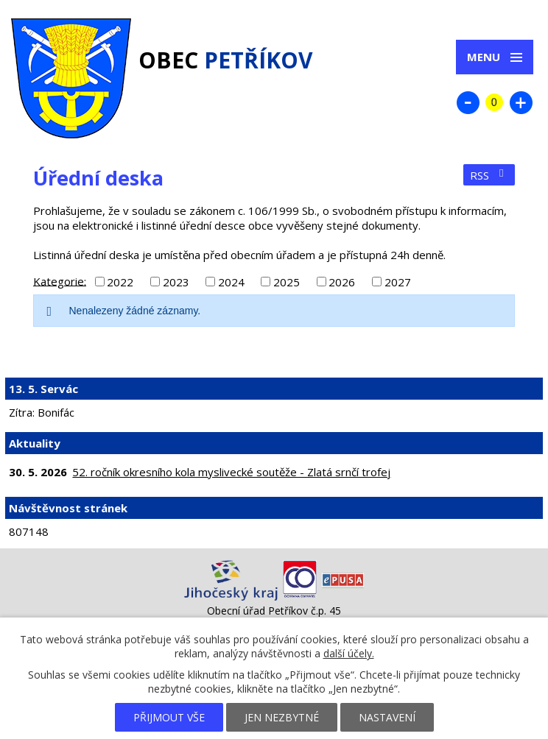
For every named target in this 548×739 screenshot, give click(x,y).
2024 (231, 282)
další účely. (348, 653)
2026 (342, 282)
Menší (468, 102)
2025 (286, 282)
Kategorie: (59, 280)
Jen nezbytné (282, 717)
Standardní (494, 102)
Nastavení (387, 717)
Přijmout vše (169, 717)
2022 (120, 282)
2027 (397, 282)
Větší (521, 102)
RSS (489, 175)
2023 (176, 282)
